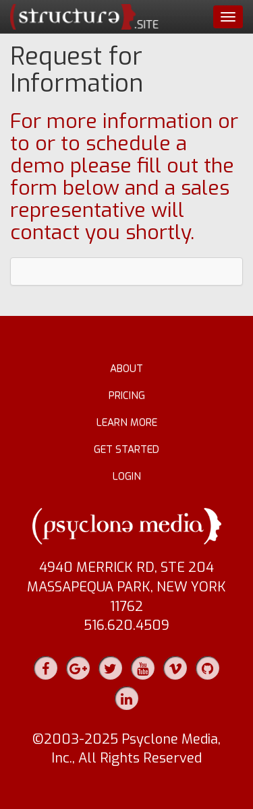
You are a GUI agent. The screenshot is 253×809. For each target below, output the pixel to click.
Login (127, 476)
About (126, 368)
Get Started (126, 449)
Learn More (126, 422)
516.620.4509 (126, 625)
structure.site (84, 17)
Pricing (127, 395)
